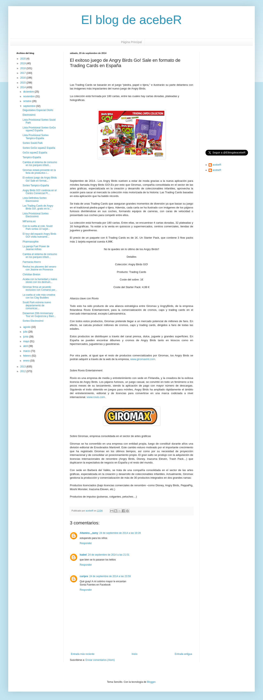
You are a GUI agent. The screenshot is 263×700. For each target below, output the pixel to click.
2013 (23, 366)
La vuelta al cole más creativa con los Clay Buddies (39, 296)
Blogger (151, 682)
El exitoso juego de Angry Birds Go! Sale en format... (40, 179)
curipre (84, 576)
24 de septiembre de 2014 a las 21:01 (108, 554)
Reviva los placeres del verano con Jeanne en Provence (39, 268)
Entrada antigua (183, 654)
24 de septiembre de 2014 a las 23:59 (110, 576)
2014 (23, 87)
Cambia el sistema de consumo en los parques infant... (40, 164)
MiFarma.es (29, 221)
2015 (23, 82)
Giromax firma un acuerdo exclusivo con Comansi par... (40, 288)
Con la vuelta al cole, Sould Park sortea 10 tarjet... (37, 227)
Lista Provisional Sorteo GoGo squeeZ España (39, 129)
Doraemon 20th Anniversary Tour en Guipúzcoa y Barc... (39, 315)
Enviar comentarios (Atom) (100, 660)
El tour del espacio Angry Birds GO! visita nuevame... (39, 235)
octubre (27, 101)
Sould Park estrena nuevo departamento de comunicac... (37, 305)
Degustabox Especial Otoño (38, 110)
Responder (86, 543)
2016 (23, 77)
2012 (23, 371)
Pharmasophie (30, 241)
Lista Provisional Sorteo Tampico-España (35, 137)
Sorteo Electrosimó (33, 320)
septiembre (29, 106)
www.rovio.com (96, 397)
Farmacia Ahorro (32, 262)
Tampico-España (32, 157)
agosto (27, 327)
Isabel (83, 554)
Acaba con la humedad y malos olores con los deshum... (40, 281)
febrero (27, 355)
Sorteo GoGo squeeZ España (39, 147)
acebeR (217, 164)
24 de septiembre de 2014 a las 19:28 (120, 533)
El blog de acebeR (131, 20)
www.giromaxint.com (142, 359)
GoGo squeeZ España (35, 152)
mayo (26, 341)
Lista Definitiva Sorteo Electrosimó (35, 199)
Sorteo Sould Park (33, 143)
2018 (23, 68)
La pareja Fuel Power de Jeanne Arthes (36, 248)
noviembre (29, 96)
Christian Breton (31, 274)
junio (26, 336)
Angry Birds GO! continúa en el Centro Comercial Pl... (40, 192)
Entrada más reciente (82, 654)
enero (26, 360)
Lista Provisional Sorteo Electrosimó (35, 215)
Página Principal (131, 42)
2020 (23, 58)
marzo (27, 351)
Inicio (134, 654)
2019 (23, 63)
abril (26, 346)
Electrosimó (29, 114)
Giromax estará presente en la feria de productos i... (39, 171)
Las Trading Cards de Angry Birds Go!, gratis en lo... (38, 207)
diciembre (29, 91)
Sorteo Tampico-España (36, 185)
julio (25, 331)
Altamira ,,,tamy (89, 533)
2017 (23, 73)
